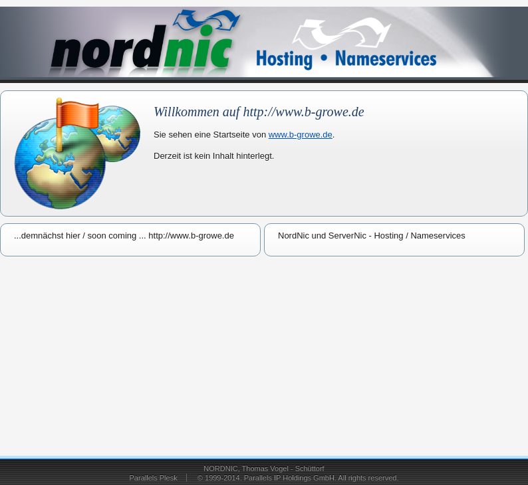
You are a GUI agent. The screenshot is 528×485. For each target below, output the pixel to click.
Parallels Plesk (154, 478)
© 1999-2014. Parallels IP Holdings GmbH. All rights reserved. (298, 478)
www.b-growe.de (300, 135)
